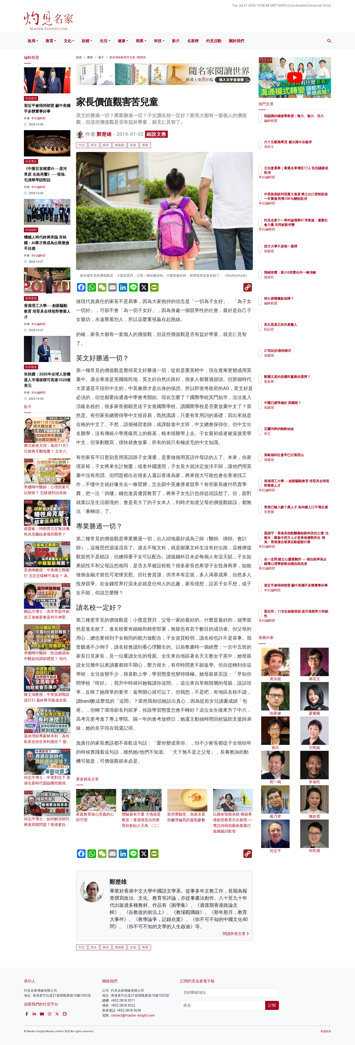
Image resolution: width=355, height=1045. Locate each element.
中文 (82, 145)
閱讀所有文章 (236, 933)
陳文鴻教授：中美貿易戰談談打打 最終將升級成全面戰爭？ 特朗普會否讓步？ (47, 700)
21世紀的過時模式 (305, 351)
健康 (121, 41)
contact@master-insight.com (133, 1015)
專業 (145, 145)
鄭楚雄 (104, 134)
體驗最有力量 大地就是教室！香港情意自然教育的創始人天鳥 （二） (142, 813)
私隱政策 (326, 1031)
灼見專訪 (31, 161)
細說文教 (156, 134)
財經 (85, 41)
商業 (139, 41)
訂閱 (272, 1005)
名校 (133, 145)
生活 (103, 41)
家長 (106, 145)
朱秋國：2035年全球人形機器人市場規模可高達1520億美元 (47, 380)
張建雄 (297, 251)
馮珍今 (297, 151)
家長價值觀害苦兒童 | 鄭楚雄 (127, 57)
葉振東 (297, 386)
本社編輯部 (38, 118)
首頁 (79, 57)
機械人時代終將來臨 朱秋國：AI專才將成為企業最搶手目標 (46, 243)
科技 (158, 41)
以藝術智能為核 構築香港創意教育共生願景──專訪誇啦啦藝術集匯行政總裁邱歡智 (233, 816)
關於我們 (236, 41)
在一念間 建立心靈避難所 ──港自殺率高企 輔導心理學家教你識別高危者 (310, 563)
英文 (94, 145)
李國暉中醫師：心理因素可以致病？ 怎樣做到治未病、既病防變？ (47, 493)
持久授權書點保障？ (307, 298)
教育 (49, 41)
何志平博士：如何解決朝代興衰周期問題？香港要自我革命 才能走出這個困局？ (46, 825)
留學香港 (31, 298)
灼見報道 (31, 367)
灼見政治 (31, 98)
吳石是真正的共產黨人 (308, 324)
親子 (101, 57)
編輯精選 (298, 125)
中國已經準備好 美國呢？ (310, 403)
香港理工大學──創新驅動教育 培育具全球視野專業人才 (47, 311)
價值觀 (119, 145)
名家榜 (193, 41)
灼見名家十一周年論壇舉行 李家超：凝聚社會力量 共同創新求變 (310, 224)
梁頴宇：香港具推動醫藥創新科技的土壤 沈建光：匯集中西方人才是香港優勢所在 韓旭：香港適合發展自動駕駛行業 (310, 541)
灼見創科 (31, 230)
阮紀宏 (297, 329)
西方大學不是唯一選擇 (308, 246)
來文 (295, 433)
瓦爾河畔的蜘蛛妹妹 (307, 429)
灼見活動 (213, 41)
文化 (67, 41)
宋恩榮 (297, 516)
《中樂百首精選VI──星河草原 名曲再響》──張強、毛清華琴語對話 (46, 174)
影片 (176, 41)
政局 (31, 41)
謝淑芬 (297, 281)
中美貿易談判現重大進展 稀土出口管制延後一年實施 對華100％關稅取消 (310, 198)
